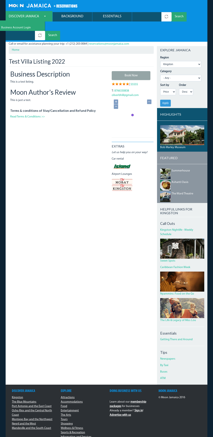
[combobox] (146, 17)
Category (166, 53)
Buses (163, 353)
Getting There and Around (176, 321)
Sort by (164, 66)
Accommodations (72, 383)
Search (179, 17)
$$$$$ (134, 66)
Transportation (70, 422)
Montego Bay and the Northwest (32, 401)
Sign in (138, 392)
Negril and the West (24, 405)
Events (65, 427)
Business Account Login (189, 6)
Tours (64, 401)
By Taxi (164, 347)
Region (164, 39)
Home (15, 31)
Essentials (112, 17)
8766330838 (121, 72)
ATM (163, 360)
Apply (165, 84)
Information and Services (76, 418)
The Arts (66, 396)
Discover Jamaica (27, 17)
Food (64, 387)
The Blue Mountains (24, 383)
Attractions (68, 379)
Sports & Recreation (73, 414)
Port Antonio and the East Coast (32, 387)
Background (72, 17)
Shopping (67, 405)
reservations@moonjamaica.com (109, 25)
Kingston (17, 379)
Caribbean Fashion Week (175, 249)
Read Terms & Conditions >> (27, 98)
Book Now (131, 57)
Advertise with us (120, 396)
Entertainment (70, 392)
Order (182, 66)
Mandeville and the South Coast (31, 409)
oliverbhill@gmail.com (125, 77)
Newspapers (167, 340)
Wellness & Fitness (72, 409)
